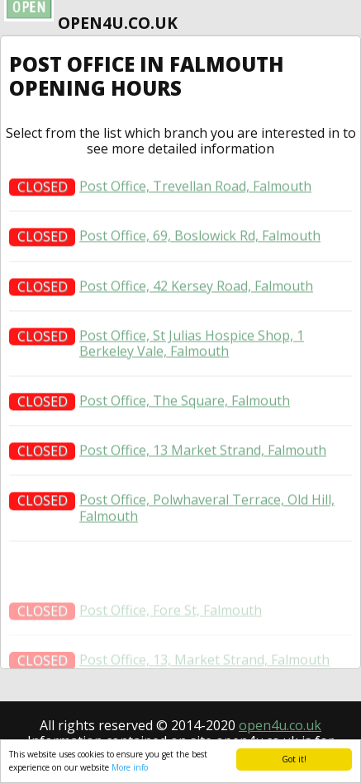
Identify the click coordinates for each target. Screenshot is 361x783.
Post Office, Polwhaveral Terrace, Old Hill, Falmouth (207, 510)
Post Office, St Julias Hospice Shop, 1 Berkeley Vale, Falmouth (191, 345)
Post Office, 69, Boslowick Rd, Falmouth (200, 239)
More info (130, 767)
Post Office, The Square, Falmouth (184, 403)
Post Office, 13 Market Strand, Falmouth (202, 453)
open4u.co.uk (280, 725)
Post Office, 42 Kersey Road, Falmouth (196, 288)
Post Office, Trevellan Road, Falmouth (195, 189)
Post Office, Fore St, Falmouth (170, 621)
